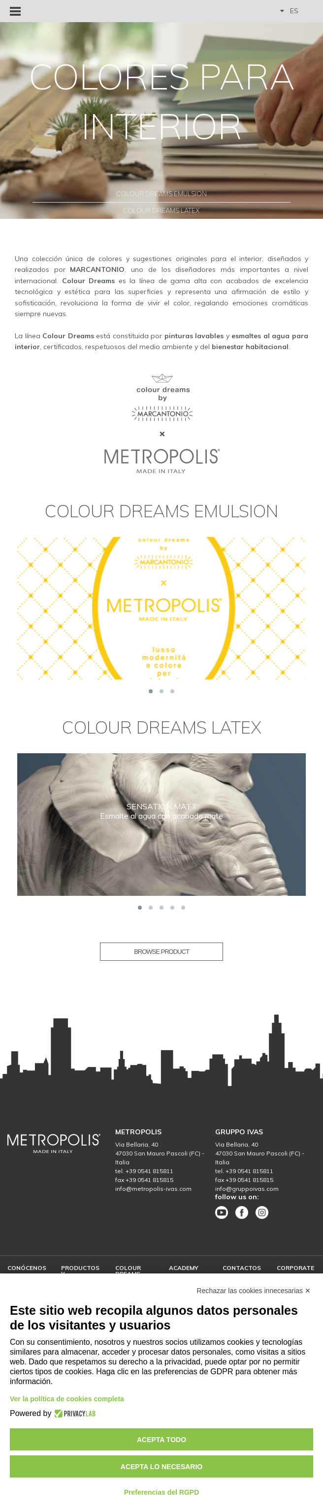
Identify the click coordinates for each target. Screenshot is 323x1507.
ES (289, 10)
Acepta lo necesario (161, 1467)
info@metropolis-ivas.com (153, 1188)
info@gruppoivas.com (247, 1188)
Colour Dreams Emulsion (161, 194)
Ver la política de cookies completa (67, 1399)
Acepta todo (161, 1440)
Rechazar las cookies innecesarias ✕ (254, 1291)
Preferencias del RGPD (161, 1492)
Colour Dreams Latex (161, 210)
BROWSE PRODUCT (161, 951)
